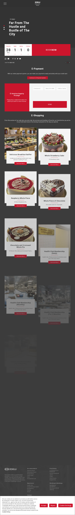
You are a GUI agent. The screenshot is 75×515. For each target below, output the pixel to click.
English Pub (53, 479)
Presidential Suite (31, 478)
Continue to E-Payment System (37, 80)
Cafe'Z (51, 475)
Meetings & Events (54, 488)
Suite (28, 477)
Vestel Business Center (33, 486)
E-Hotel (12, 19)
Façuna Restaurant (54, 473)
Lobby (51, 476)
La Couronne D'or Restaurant (54, 471)
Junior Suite (30, 475)
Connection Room (31, 472)
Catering (52, 489)
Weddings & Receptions (53, 486)
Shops (28, 491)
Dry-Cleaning (30, 488)
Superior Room (31, 470)
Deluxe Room (30, 473)
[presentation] (46, 112)
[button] (4, 25)
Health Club (30, 485)
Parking (29, 490)
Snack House (53, 478)
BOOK (51, 50)
